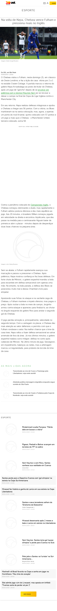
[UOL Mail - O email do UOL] (44, 3)
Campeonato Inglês (39, 205)
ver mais (28, 594)
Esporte (28, 10)
